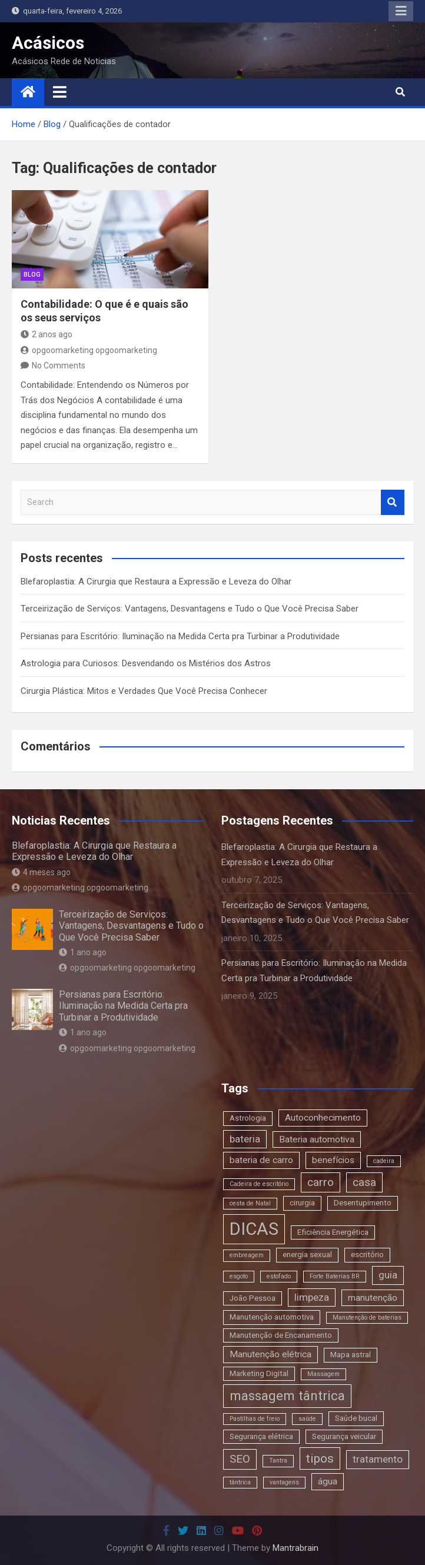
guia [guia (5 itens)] (387, 1275)
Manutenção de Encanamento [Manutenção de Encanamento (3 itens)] (281, 1335)
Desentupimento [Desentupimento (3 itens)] (362, 1202)
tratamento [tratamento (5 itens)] (378, 1459)
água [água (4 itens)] (327, 1481)
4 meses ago (41, 872)
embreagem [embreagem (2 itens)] (247, 1255)
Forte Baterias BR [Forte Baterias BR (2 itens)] (335, 1276)
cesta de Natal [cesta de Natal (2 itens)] (250, 1203)
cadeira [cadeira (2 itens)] (383, 1161)
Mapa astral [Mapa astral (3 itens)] (350, 1354)
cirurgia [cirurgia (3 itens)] (302, 1202)
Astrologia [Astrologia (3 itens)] (248, 1118)
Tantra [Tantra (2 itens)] (278, 1460)
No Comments (58, 365)
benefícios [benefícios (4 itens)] (333, 1160)
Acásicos (48, 42)
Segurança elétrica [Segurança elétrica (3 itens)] (261, 1436)
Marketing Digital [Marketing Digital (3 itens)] (259, 1373)
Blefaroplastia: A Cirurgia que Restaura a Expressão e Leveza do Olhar (156, 581)
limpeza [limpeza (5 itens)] (311, 1297)
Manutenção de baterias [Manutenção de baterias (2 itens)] (367, 1317)
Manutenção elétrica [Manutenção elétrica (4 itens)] (270, 1354)
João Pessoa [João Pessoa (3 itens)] (252, 1298)
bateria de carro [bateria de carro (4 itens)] (261, 1160)
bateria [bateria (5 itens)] (245, 1139)
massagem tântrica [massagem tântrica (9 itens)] (287, 1395)
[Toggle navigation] (59, 91)
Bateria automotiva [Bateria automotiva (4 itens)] (316, 1139)
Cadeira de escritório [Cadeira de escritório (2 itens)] (259, 1184)
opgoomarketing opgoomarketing (89, 350)
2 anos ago (46, 334)
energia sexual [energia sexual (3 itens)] (307, 1254)
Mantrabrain (295, 1548)
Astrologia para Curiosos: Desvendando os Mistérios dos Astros (146, 663)
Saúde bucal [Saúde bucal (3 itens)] (356, 1418)
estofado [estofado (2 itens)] (279, 1276)
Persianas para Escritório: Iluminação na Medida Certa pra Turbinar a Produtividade (180, 636)
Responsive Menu (401, 11)
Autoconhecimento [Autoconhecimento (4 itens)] (323, 1117)
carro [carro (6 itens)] (320, 1182)
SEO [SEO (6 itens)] (240, 1459)
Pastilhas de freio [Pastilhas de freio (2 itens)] (255, 1419)
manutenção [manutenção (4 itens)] (372, 1297)
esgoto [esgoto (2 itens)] (239, 1276)
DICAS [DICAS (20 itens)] (254, 1229)
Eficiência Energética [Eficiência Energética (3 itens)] (332, 1232)
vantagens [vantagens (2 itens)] (284, 1482)
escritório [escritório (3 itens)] (367, 1254)
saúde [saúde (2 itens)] (307, 1419)
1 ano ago (83, 952)
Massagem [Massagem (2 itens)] (323, 1374)
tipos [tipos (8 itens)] (320, 1458)
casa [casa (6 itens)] (364, 1182)
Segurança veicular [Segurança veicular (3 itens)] (344, 1436)
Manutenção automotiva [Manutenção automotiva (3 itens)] (272, 1317)
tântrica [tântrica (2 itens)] (240, 1482)
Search (392, 502)
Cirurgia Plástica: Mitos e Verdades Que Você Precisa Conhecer (144, 691)
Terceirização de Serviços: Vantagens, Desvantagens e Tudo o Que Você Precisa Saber (189, 608)
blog (32, 274)
